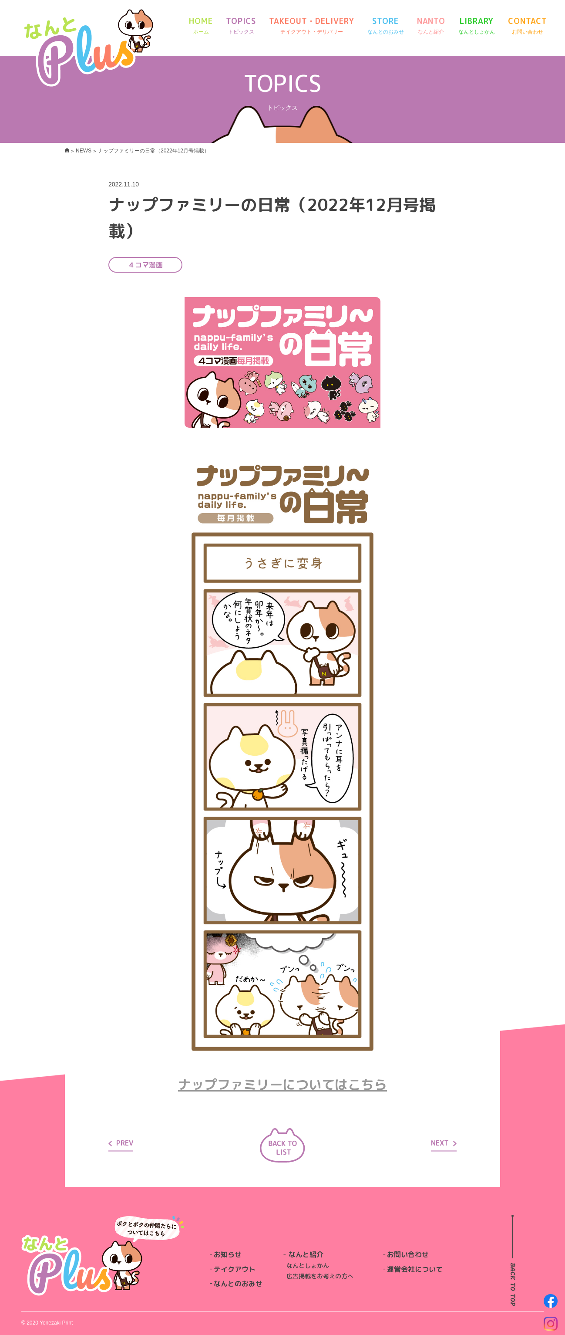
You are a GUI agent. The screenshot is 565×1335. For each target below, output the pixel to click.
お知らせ (228, 1254)
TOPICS (241, 26)
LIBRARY (476, 26)
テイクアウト (235, 1269)
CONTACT (527, 26)
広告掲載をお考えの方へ (319, 1276)
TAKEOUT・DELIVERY (311, 26)
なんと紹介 (306, 1254)
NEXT (444, 1143)
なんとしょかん (307, 1265)
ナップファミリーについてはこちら (282, 1084)
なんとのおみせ (238, 1283)
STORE (385, 26)
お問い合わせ (408, 1254)
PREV (120, 1143)
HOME (201, 26)
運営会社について (415, 1269)
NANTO (431, 26)
